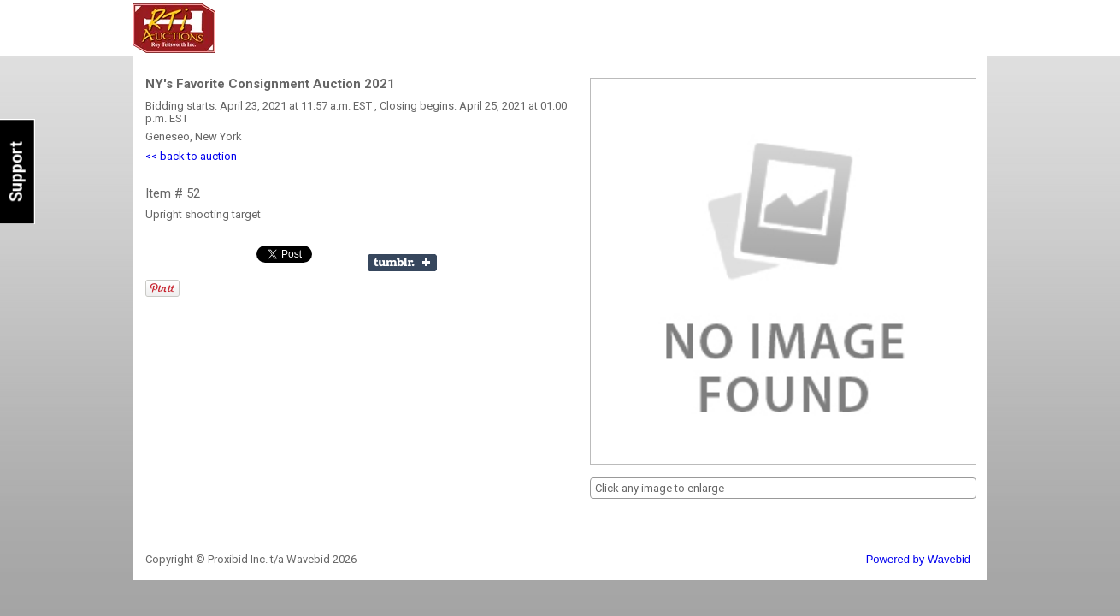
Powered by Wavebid (918, 559)
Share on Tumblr (402, 262)
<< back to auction (191, 156)
